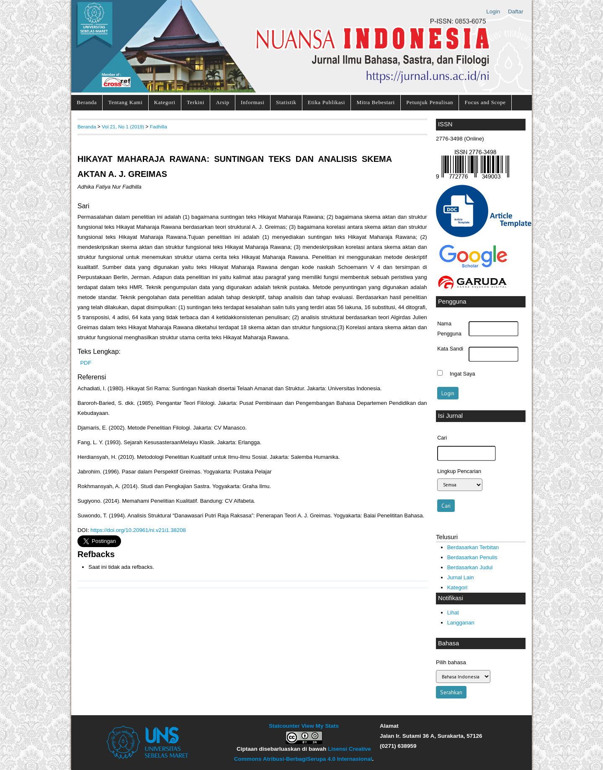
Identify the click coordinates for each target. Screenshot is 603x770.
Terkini (195, 102)
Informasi (253, 102)
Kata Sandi (450, 349)
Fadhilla (158, 126)
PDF (85, 363)
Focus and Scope (485, 102)
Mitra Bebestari (375, 102)
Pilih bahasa (451, 662)
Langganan (460, 622)
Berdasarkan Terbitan (473, 547)
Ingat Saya (462, 374)
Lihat (453, 612)
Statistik (286, 102)
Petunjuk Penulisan (429, 102)
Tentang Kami (125, 102)
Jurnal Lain (460, 577)
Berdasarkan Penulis (472, 557)
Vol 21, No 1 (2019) (123, 126)
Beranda (87, 102)
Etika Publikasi (326, 102)
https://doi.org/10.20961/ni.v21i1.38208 (138, 530)
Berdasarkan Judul (470, 567)
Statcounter (284, 726)
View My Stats (320, 726)
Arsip (222, 102)
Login (493, 11)
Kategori (164, 102)
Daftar (515, 11)
